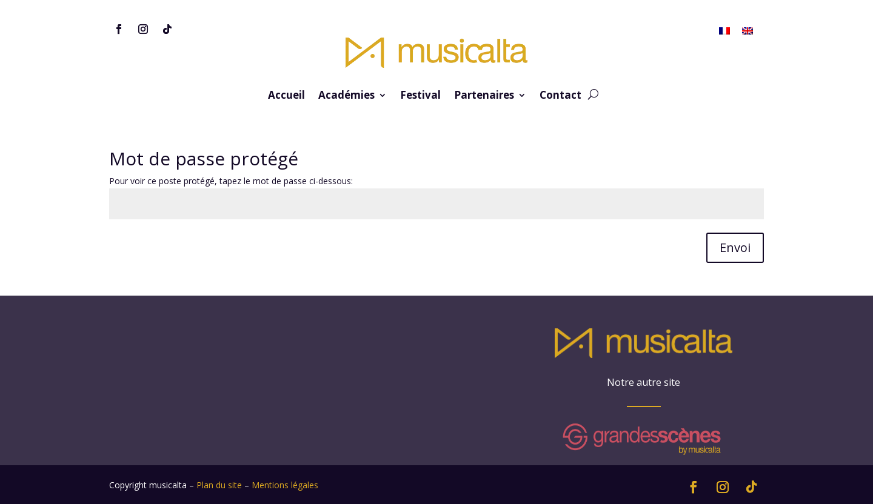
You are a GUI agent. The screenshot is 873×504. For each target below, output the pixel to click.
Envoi (735, 247)
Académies (346, 96)
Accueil (286, 96)
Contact (560, 96)
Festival (420, 96)
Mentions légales (285, 485)
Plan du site (219, 485)
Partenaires (484, 96)
